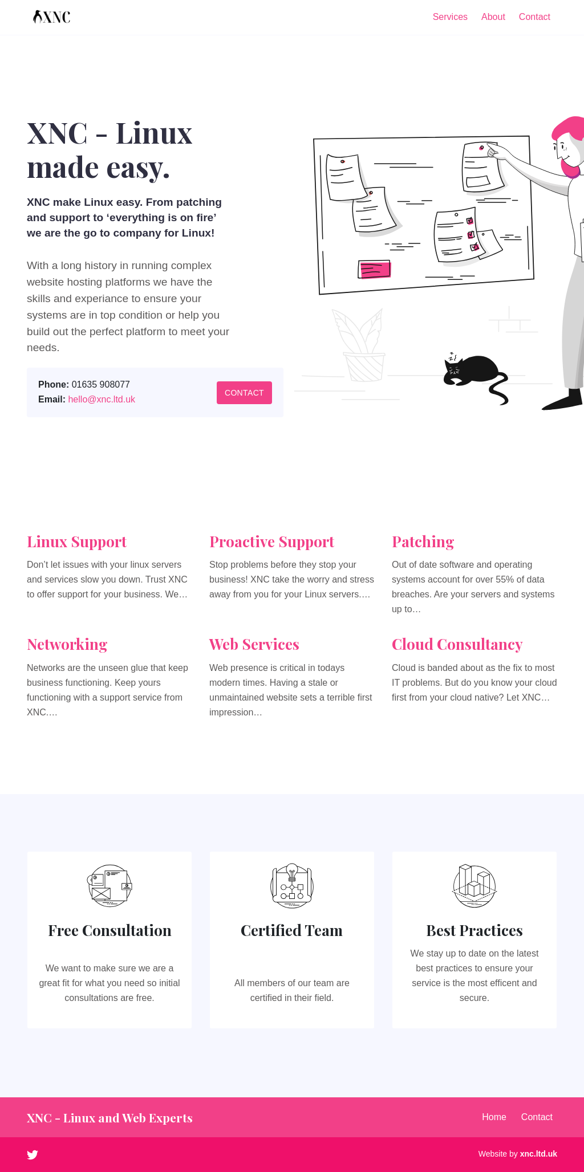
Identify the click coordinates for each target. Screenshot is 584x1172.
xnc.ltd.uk (538, 1153)
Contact (244, 392)
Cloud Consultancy (457, 644)
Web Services (254, 644)
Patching (423, 541)
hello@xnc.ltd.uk (101, 399)
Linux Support (77, 541)
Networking (67, 644)
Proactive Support (271, 541)
